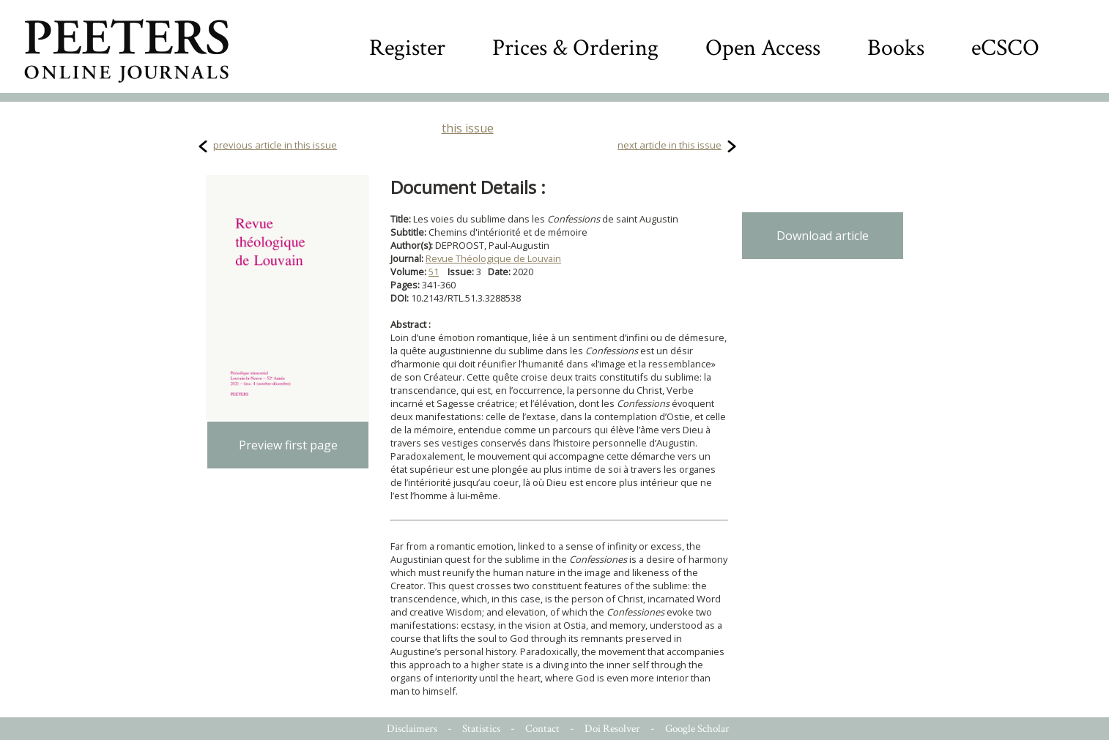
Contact (542, 729)
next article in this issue (669, 145)
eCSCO (1005, 48)
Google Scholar (697, 729)
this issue (468, 128)
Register (407, 48)
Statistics (481, 729)
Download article (822, 236)
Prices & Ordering (575, 48)
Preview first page (288, 445)
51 (434, 271)
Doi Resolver (612, 729)
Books (895, 48)
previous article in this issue (275, 145)
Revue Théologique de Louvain (493, 258)
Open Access (762, 48)
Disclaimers (412, 729)
